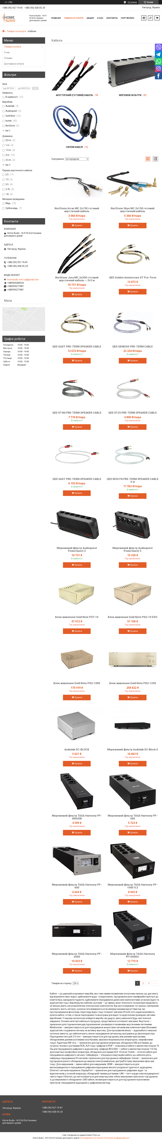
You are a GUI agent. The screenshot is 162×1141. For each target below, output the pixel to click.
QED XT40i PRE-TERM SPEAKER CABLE (76, 412)
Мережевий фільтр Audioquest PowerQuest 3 (132, 549)
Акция (90, 18)
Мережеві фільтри (130, 95)
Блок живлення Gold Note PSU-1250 (132, 683)
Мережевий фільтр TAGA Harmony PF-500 (133, 817)
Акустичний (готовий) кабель (74, 95)
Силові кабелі (74, 147)
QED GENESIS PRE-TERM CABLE (132, 346)
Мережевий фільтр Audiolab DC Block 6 (132, 749)
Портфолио (127, 18)
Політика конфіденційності (117, 1138)
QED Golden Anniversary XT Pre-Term (132, 277)
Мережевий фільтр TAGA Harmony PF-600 (77, 886)
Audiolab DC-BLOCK (76, 749)
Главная (56, 18)
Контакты (112, 18)
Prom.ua (96, 1135)
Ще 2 (7, 130)
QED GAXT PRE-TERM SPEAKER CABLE (76, 346)
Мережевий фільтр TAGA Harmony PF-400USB (77, 817)
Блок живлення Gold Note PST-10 (76, 617)
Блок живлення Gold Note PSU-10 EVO (132, 617)
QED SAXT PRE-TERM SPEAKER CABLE (77, 479)
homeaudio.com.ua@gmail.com (23, 279)
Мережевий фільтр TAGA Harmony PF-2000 (77, 955)
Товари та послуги (16, 31)
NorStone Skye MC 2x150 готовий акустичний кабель (132, 210)
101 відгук (132, 2)
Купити (78, 225)
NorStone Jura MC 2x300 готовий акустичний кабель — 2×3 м (76, 279)
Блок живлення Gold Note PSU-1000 (76, 683)
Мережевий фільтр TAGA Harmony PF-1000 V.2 (133, 886)
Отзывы (8, 58)
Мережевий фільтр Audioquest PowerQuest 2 (77, 549)
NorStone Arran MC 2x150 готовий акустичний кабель (77, 210)
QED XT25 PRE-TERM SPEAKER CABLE (132, 412)
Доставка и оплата (14, 64)
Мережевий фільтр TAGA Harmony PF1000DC (132, 955)
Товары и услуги (73, 18)
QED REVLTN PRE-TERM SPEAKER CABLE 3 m (133, 480)
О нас (100, 18)
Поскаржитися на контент (92, 1138)
